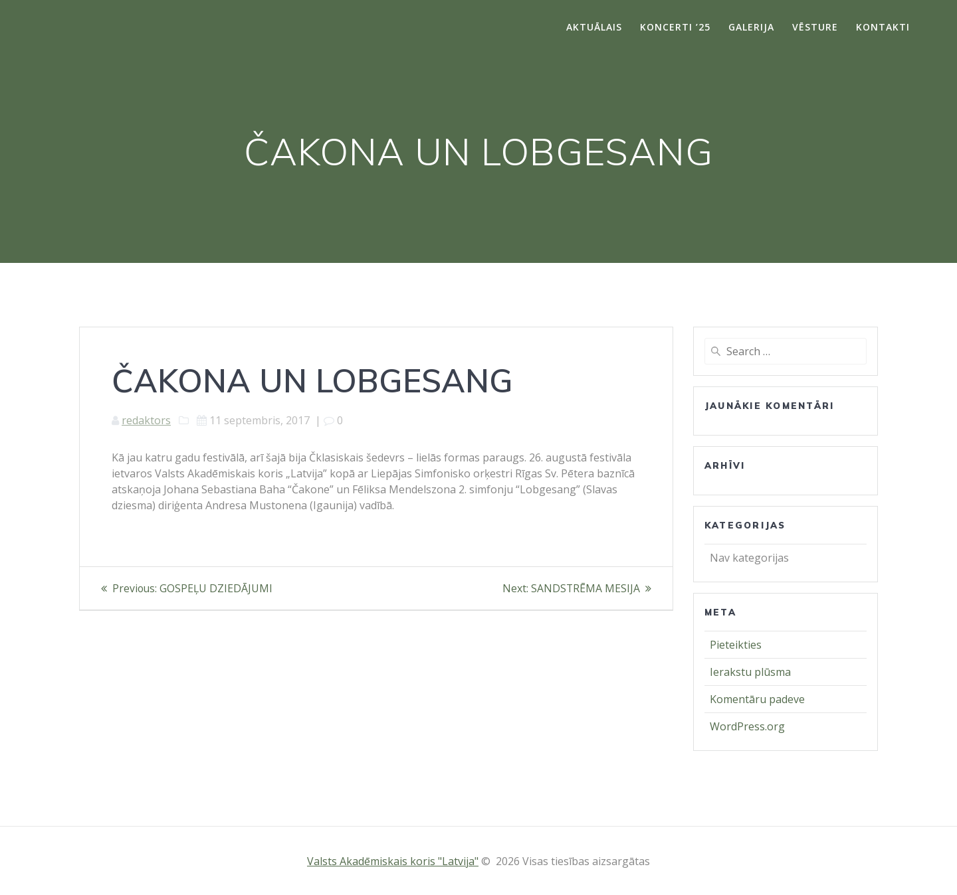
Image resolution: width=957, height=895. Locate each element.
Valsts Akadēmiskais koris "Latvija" (392, 861)
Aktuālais (594, 27)
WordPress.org (747, 726)
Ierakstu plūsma (750, 672)
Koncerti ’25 (675, 27)
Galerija (751, 27)
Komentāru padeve (757, 699)
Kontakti (883, 27)
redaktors (146, 420)
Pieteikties (736, 644)
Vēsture (815, 27)
